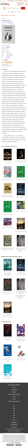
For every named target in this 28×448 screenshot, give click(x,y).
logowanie (25, 0)
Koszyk (14, 387)
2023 (14, 412)
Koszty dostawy (14, 389)
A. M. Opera (7, 339)
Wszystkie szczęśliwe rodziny (8, 360)
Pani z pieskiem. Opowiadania (7, 274)
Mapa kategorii (14, 422)
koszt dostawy (11, 0)
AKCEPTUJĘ (10, 444)
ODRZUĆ (18, 444)
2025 (14, 408)
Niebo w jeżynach (8, 378)
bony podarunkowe (18, 0)
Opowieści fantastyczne (20, 231)
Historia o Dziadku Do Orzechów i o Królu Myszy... (7, 196)
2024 (14, 410)
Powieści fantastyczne (21, 197)
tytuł (19, 11)
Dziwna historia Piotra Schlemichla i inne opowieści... (21, 250)
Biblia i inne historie (21, 359)
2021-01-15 (8, 57)
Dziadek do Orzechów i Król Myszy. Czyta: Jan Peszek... (7, 249)
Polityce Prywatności (16, 442)
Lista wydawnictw (14, 424)
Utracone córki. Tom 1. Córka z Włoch (21, 340)
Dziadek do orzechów (8, 179)
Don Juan (8, 162)
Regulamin (14, 391)
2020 (14, 419)
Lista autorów (14, 427)
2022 (14, 415)
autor (16, 11)
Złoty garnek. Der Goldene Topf (21, 161)
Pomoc (14, 396)
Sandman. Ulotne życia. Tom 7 (7, 293)
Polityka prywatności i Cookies (14, 394)
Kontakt (14, 398)
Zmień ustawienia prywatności (14, 401)
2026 (14, 405)
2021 (14, 417)
